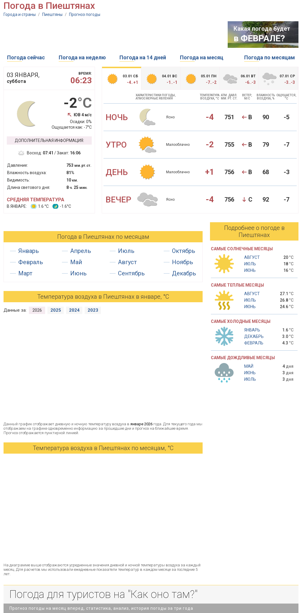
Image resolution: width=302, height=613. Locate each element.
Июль (126, 250)
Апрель (80, 250)
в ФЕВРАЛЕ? (259, 38)
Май (76, 262)
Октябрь (183, 250)
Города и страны (20, 14)
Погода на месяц (201, 57)
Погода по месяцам (269, 57)
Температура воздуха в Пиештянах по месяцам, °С (103, 448)
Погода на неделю (82, 57)
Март (25, 273)
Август (127, 262)
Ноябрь (182, 262)
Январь (28, 250)
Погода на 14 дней (142, 57)
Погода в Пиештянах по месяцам (103, 236)
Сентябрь (131, 273)
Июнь (78, 273)
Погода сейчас (26, 57)
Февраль (30, 262)
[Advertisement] (111, 34)
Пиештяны (52, 14)
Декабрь (184, 273)
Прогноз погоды (84, 14)
